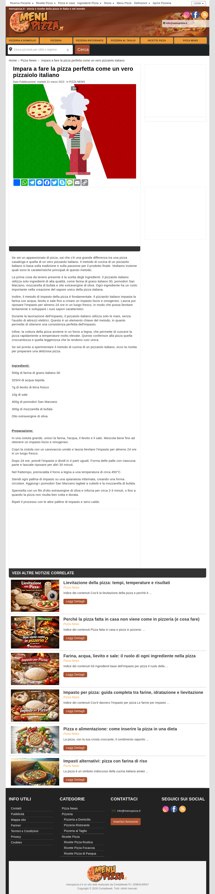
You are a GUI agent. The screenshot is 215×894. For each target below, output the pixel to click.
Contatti (16, 808)
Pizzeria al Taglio (123, 40)
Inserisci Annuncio (125, 821)
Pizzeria (56, 40)
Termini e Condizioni (24, 831)
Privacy (16, 836)
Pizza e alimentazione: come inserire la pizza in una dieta (120, 729)
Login (199, 3)
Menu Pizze (124, 3)
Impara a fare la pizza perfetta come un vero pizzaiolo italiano (73, 72)
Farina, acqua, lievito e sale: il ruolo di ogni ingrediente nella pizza (129, 656)
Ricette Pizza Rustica (78, 842)
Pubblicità (17, 814)
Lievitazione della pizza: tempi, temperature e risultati (116, 582)
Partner (16, 825)
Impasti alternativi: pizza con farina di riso (105, 761)
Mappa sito (18, 819)
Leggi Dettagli (75, 601)
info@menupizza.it (175, 23)
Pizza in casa (66, 3)
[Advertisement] (175, 91)
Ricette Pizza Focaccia (79, 848)
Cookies (16, 842)
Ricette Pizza (157, 40)
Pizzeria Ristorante (90, 40)
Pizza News (190, 40)
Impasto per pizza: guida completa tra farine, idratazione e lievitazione (133, 692)
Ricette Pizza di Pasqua (80, 853)
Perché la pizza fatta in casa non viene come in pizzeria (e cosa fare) (131, 619)
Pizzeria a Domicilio (22, 40)
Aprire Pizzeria (162, 3)
